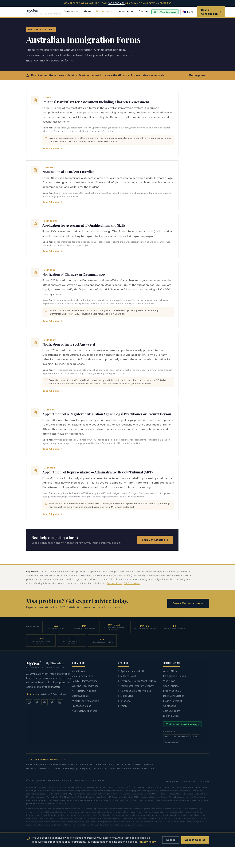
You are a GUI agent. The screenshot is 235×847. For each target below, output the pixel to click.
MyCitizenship (54, 663)
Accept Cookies (195, 839)
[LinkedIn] (60, 702)
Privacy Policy (147, 841)
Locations (125, 11)
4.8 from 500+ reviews (53, 694)
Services (71, 11)
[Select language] (187, 12)
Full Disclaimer (132, 583)
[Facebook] (37, 702)
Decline (170, 839)
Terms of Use (114, 583)
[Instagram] (29, 702)
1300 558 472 (116, 3)
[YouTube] (44, 702)
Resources (104, 11)
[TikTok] (52, 702)
